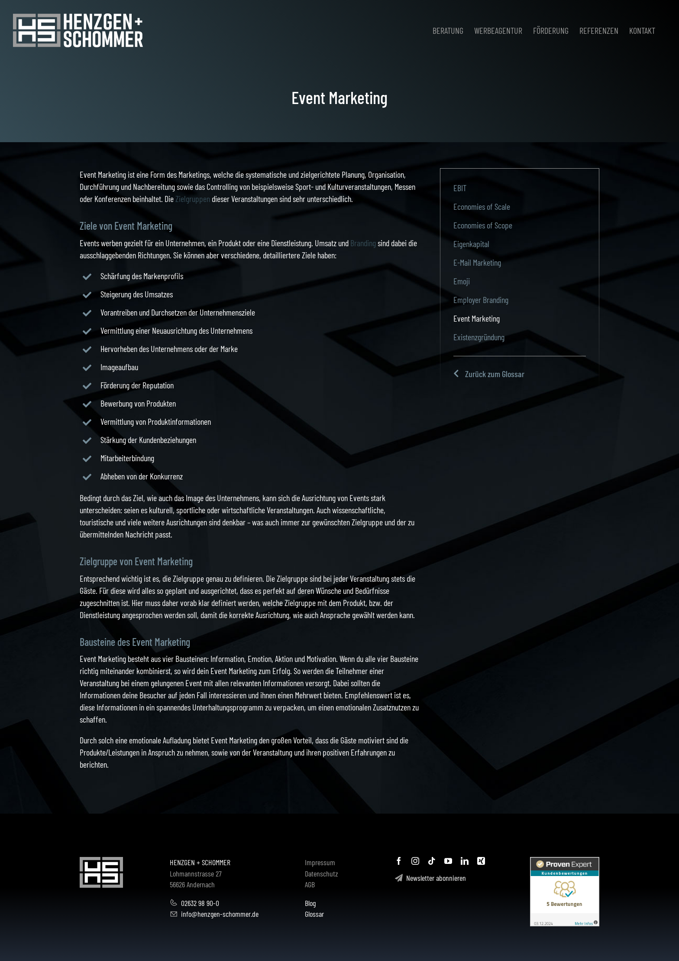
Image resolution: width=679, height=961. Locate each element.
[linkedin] (465, 861)
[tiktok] (432, 861)
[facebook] (399, 861)
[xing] (481, 861)
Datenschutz (321, 873)
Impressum (320, 862)
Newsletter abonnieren (430, 878)
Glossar (314, 914)
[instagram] (415, 861)
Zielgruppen (192, 198)
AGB (310, 884)
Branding (363, 243)
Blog (310, 903)
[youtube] (448, 861)
